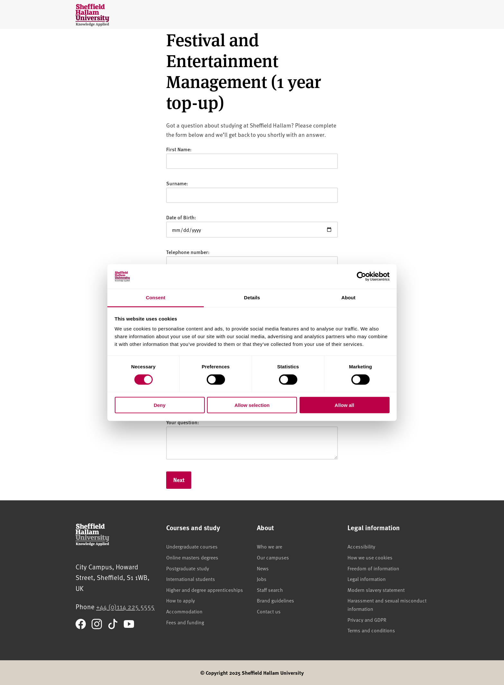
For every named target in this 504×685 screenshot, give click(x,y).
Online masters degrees (192, 557)
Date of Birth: (181, 217)
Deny (160, 405)
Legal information (366, 578)
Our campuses (273, 557)
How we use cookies (369, 557)
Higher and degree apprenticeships (204, 589)
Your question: (182, 422)
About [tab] (348, 297)
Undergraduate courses (192, 546)
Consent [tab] (156, 297)
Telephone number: (188, 252)
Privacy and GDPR (366, 619)
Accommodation (184, 611)
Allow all (344, 405)
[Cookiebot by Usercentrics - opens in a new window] (361, 276)
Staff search (270, 589)
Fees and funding (185, 622)
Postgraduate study (187, 568)
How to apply (180, 600)
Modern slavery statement (376, 589)
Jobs (261, 578)
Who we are (269, 546)
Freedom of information (373, 568)
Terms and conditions (371, 630)
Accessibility (361, 546)
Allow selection (251, 405)
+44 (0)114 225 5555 (125, 606)
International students (190, 578)
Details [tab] (252, 297)
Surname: (177, 183)
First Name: (179, 149)
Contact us (269, 611)
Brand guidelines (275, 600)
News (263, 568)
